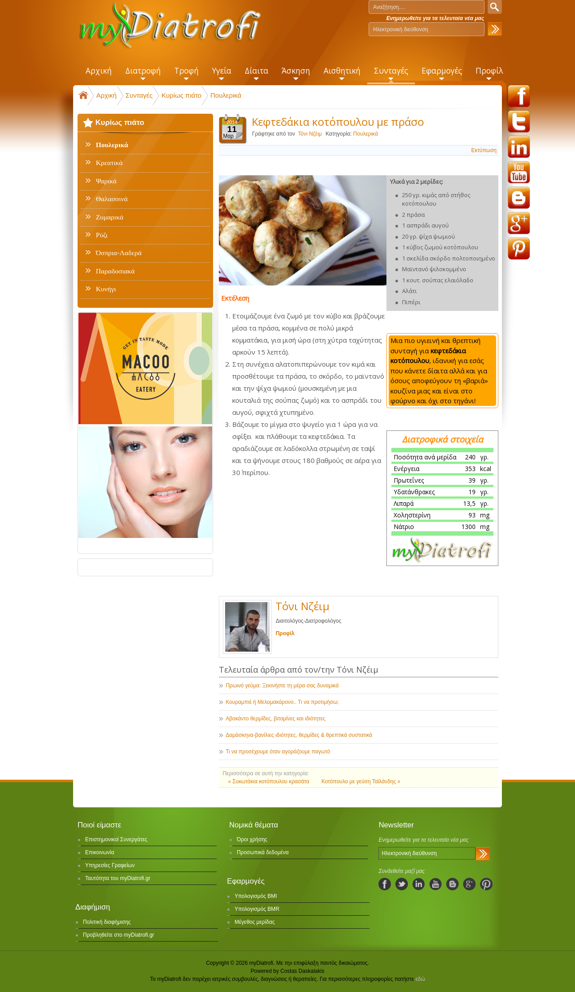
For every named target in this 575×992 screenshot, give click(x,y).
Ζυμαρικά (109, 217)
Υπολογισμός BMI (255, 896)
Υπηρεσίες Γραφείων (110, 865)
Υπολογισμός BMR (256, 909)
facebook (519, 96)
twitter (519, 121)
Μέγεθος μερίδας (254, 922)
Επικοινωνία (99, 852)
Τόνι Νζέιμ (310, 134)
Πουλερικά (225, 95)
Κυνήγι (106, 289)
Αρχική (106, 95)
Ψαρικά (106, 181)
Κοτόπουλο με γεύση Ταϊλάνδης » (360, 781)
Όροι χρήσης (252, 839)
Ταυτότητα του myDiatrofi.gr (117, 878)
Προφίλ (284, 633)
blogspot (519, 197)
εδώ (420, 979)
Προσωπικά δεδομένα (262, 852)
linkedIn (418, 884)
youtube (519, 172)
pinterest (519, 248)
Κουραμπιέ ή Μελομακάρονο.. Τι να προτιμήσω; (282, 702)
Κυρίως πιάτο (181, 95)
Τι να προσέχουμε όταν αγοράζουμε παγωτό (278, 751)
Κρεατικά (109, 163)
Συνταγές (139, 95)
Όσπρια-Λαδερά (119, 253)
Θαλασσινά (111, 199)
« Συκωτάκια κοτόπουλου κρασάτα (269, 781)
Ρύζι (101, 235)
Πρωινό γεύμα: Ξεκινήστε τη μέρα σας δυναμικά (282, 685)
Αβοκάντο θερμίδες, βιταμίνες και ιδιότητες (275, 718)
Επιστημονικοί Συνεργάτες (116, 839)
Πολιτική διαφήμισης (107, 922)
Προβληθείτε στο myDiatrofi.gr (118, 935)
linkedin (519, 147)
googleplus (519, 223)
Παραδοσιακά (115, 271)
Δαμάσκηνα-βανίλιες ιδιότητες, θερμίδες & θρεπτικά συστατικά (299, 735)
